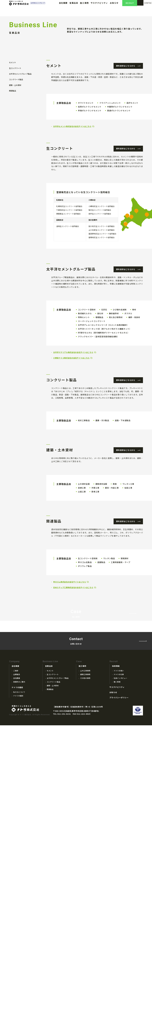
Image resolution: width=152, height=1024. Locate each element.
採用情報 (116, 949)
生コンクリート (15, 122)
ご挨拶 (15, 954)
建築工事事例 (85, 958)
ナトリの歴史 (17, 971)
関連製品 (12, 142)
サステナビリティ (99, 5)
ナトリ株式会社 (21, 5)
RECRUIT (130, 5)
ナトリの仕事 (119, 958)
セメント (12, 117)
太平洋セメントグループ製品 (20, 127)
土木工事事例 (85, 954)
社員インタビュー (120, 962)
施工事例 (84, 5)
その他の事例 (85, 962)
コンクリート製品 (16, 132)
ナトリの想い (119, 954)
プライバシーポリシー (119, 981)
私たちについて (19, 975)
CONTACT (144, 5)
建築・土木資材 (15, 137)
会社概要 (63, 5)
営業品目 (73, 5)
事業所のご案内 (19, 965)
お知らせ (114, 5)
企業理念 (16, 958)
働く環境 (117, 965)
